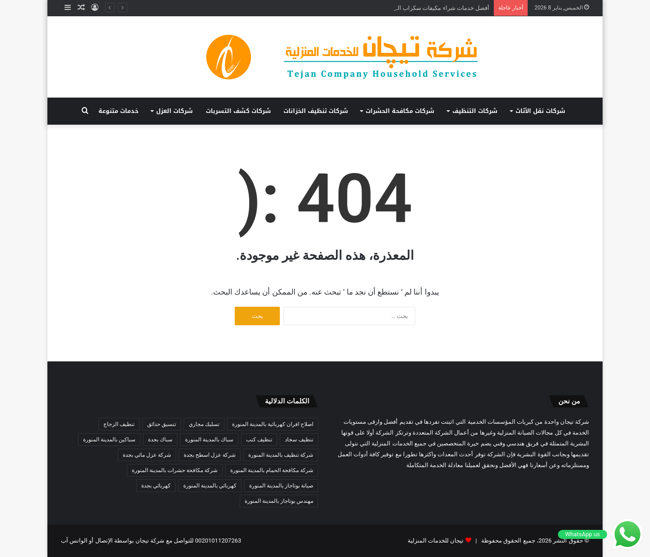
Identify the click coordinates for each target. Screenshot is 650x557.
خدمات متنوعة (118, 111)
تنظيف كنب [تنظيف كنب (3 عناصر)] (259, 439)
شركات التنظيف (474, 111)
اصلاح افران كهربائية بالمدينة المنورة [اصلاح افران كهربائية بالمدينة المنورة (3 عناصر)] (272, 424)
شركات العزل (174, 111)
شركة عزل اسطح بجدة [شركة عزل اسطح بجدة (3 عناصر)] (210, 455)
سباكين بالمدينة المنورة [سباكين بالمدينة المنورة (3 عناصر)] (109, 439)
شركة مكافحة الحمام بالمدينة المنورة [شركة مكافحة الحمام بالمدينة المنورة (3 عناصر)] (271, 470)
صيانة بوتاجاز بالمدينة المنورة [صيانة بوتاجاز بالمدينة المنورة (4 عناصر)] (281, 485)
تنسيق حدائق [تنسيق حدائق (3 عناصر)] (161, 424)
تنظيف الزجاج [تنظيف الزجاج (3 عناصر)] (119, 424)
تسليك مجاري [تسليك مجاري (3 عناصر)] (204, 424)
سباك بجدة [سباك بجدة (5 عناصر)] (160, 439)
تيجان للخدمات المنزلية (436, 540)
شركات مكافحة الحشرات (400, 111)
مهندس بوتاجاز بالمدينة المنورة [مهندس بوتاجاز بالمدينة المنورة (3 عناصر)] (279, 501)
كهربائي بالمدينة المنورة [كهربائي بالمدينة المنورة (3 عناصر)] (210, 485)
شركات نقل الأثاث (540, 111)
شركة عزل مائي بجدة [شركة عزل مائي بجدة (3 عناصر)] (147, 455)
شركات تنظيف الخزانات (315, 111)
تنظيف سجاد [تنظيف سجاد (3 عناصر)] (299, 439)
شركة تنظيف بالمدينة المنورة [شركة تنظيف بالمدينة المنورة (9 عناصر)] (280, 455)
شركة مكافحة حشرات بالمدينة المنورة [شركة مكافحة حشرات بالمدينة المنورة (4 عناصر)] (175, 470)
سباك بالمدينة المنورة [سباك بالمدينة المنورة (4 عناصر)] (209, 439)
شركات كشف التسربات (238, 111)
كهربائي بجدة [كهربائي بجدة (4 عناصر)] (156, 485)
